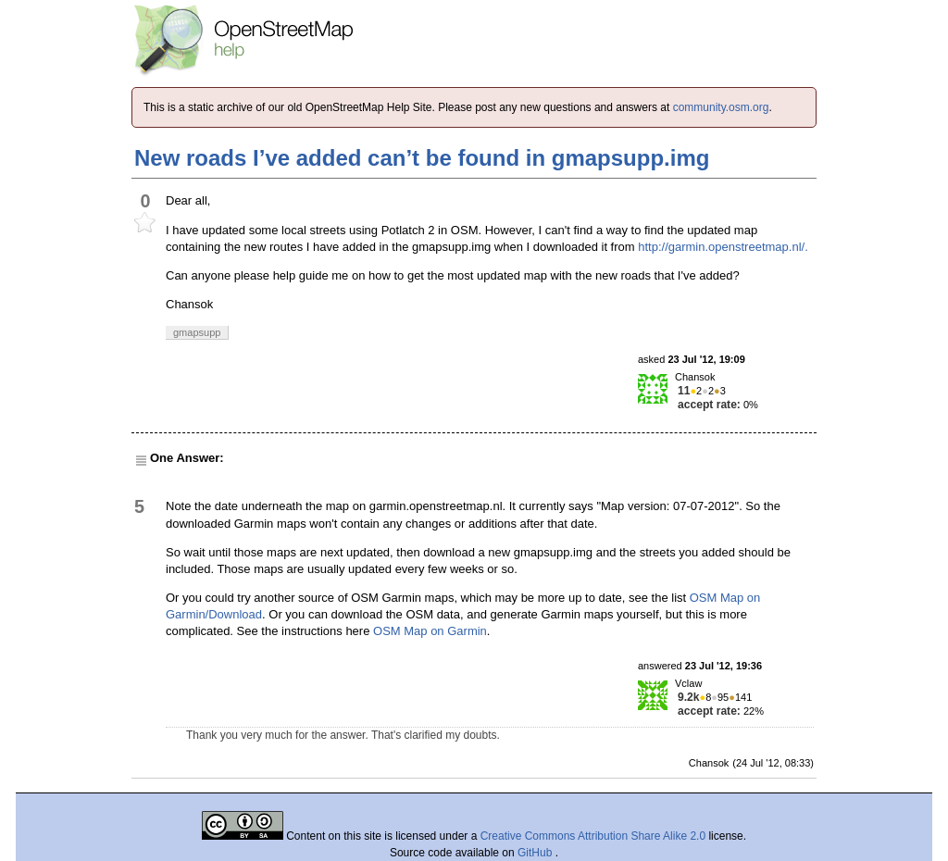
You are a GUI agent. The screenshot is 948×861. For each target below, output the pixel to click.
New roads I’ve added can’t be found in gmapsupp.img (421, 157)
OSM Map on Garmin (430, 631)
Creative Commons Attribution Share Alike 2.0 (592, 836)
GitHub (536, 852)
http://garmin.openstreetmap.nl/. (723, 247)
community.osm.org (721, 107)
